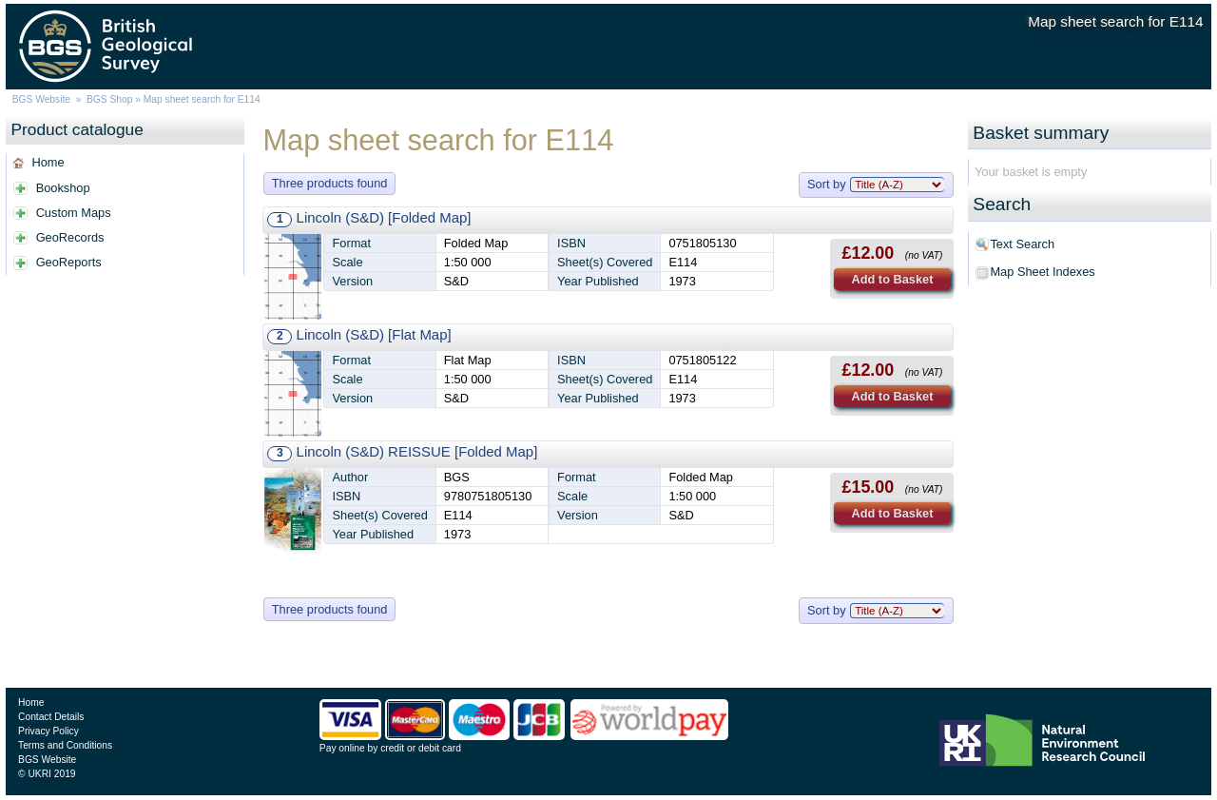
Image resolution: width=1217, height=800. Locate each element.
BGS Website (41, 99)
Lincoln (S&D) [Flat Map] (374, 334)
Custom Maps (73, 212)
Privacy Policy (48, 731)
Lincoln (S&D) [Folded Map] (384, 217)
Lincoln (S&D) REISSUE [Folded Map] (417, 451)
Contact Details (51, 717)
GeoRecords (70, 237)
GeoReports (69, 262)
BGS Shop (109, 99)
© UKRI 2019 (46, 774)
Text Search (1022, 244)
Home (47, 162)
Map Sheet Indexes (1042, 271)
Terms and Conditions (65, 745)
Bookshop (63, 188)
